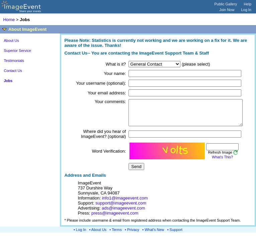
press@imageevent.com (114, 218)
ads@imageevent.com (123, 213)
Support (176, 235)
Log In (246, 10)
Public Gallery (226, 4)
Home (9, 19)
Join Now (226, 10)
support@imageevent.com (120, 208)
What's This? (213, 162)
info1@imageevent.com (125, 203)
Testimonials (14, 61)
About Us (11, 40)
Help (247, 4)
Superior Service (17, 51)
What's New (154, 235)
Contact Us (13, 71)
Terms (117, 235)
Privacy (133, 235)
